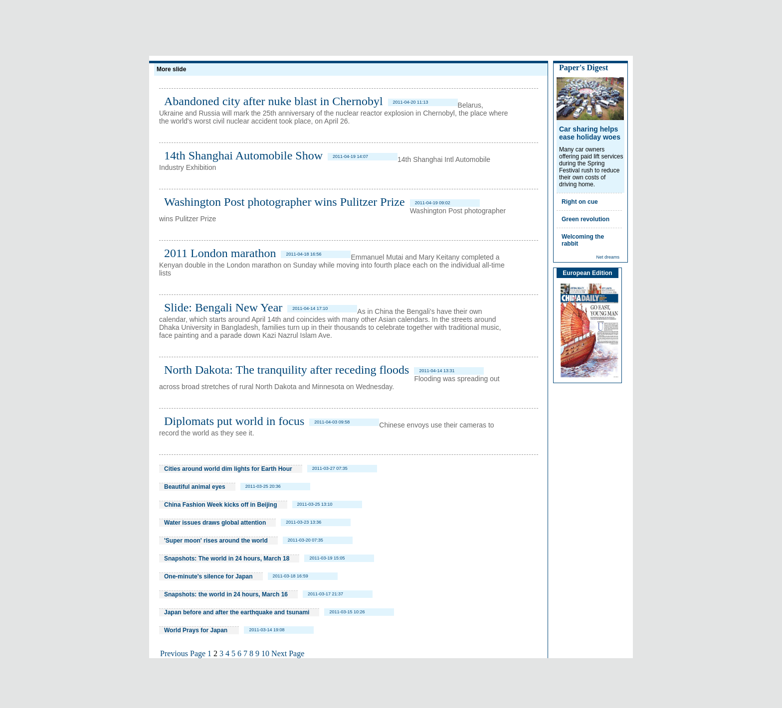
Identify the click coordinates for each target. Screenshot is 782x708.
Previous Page (182, 653)
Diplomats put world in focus (234, 421)
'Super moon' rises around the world (216, 540)
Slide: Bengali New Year (223, 307)
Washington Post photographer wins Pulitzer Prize (284, 201)
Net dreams (607, 257)
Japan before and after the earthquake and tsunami (236, 612)
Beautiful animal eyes (194, 486)
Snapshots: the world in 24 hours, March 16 (226, 594)
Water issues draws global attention (215, 522)
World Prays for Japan (196, 630)
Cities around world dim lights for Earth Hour (228, 468)
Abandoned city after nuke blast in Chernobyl (273, 101)
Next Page (287, 653)
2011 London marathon (220, 253)
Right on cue (580, 201)
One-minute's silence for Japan (208, 576)
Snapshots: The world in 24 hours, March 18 (226, 558)
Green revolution (585, 219)
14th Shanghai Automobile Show (243, 155)
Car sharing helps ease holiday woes (589, 133)
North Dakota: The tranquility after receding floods (286, 369)
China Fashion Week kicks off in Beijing (220, 504)
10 (265, 653)
